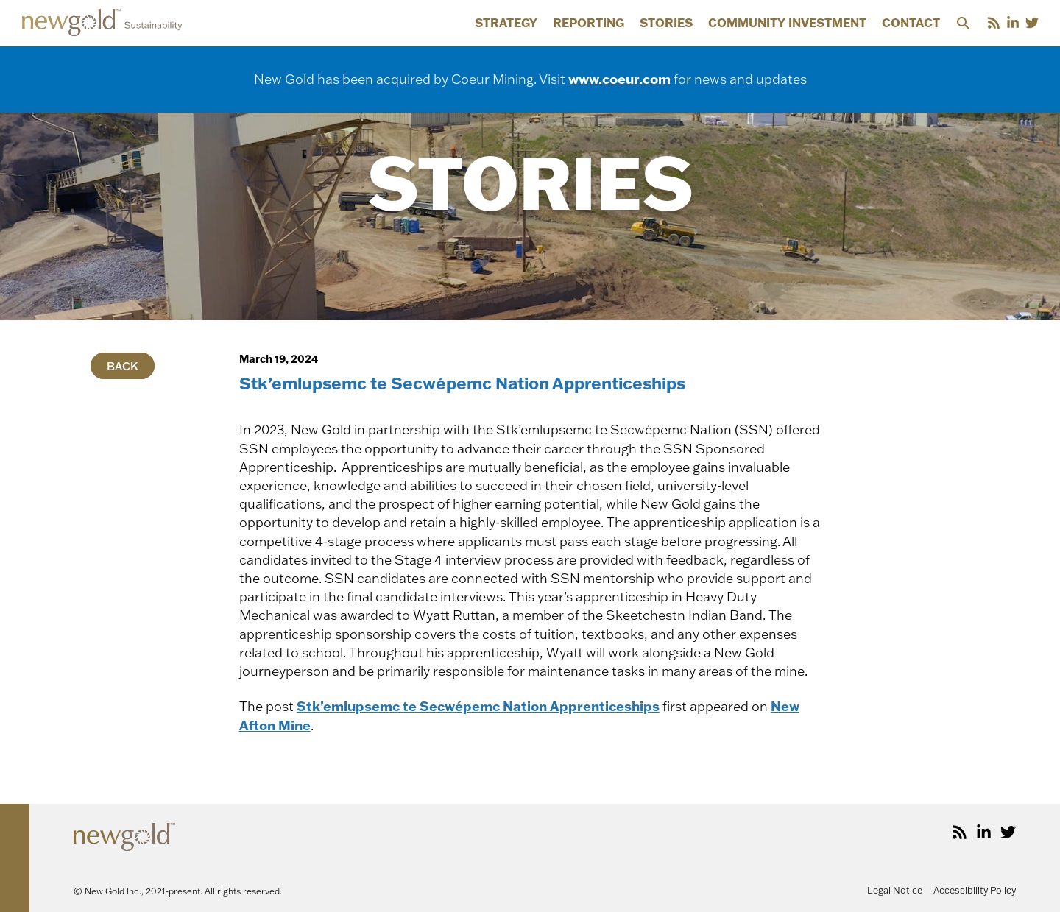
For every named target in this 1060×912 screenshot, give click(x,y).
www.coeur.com (619, 79)
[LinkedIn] (1013, 22)
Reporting (588, 23)
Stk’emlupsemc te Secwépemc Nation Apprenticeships (478, 706)
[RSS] (993, 22)
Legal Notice (894, 890)
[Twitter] (1032, 22)
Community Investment (787, 23)
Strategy (506, 23)
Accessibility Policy (974, 890)
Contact (911, 23)
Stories (666, 23)
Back (122, 365)
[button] (963, 23)
